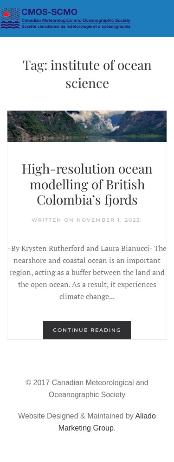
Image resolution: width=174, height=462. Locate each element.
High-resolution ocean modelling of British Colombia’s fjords (87, 184)
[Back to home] (87, 18)
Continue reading (87, 330)
